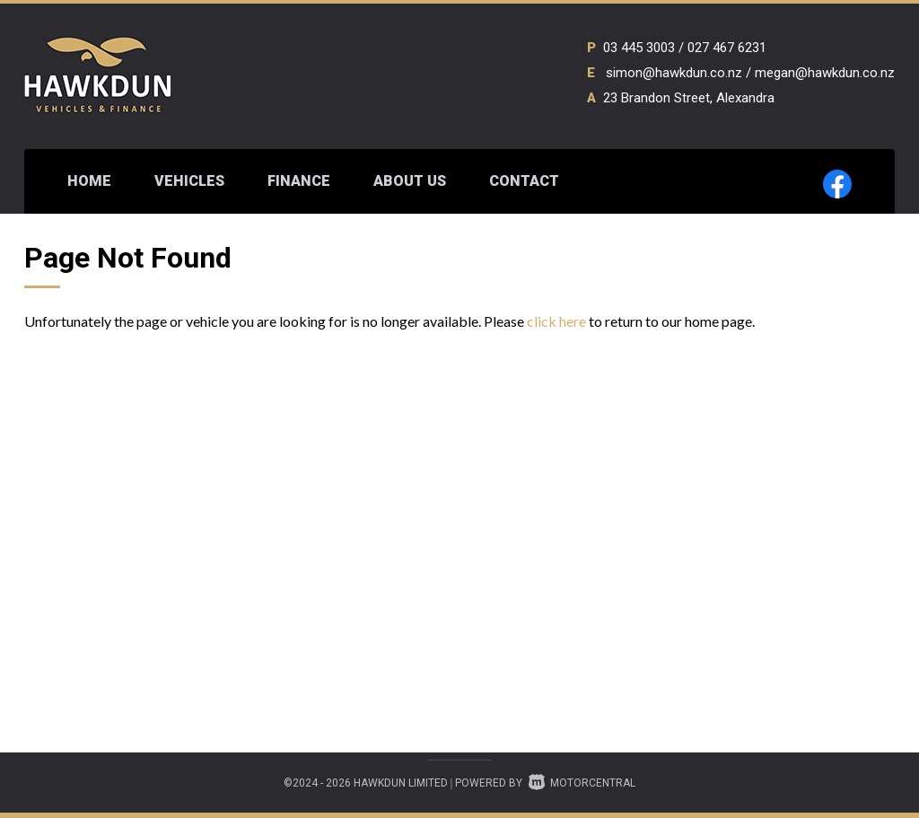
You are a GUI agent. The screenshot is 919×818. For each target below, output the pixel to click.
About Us (409, 180)
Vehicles (189, 180)
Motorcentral (582, 783)
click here (556, 321)
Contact (524, 180)
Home (89, 180)
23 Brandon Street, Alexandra (689, 98)
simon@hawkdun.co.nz (674, 73)
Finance (298, 180)
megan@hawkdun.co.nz (825, 73)
